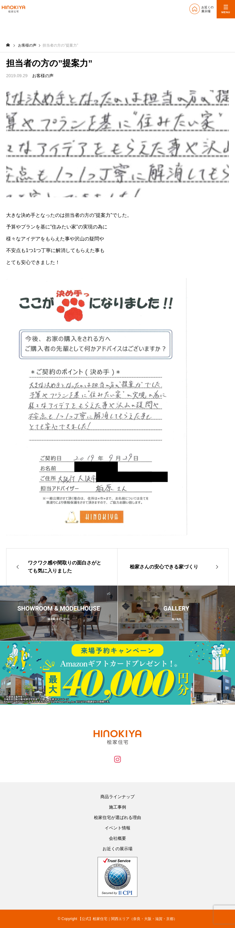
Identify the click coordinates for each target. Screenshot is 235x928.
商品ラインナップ (117, 796)
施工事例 (117, 807)
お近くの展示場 (117, 849)
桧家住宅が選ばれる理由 (117, 817)
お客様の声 (43, 75)
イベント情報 (117, 828)
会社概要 (117, 838)
